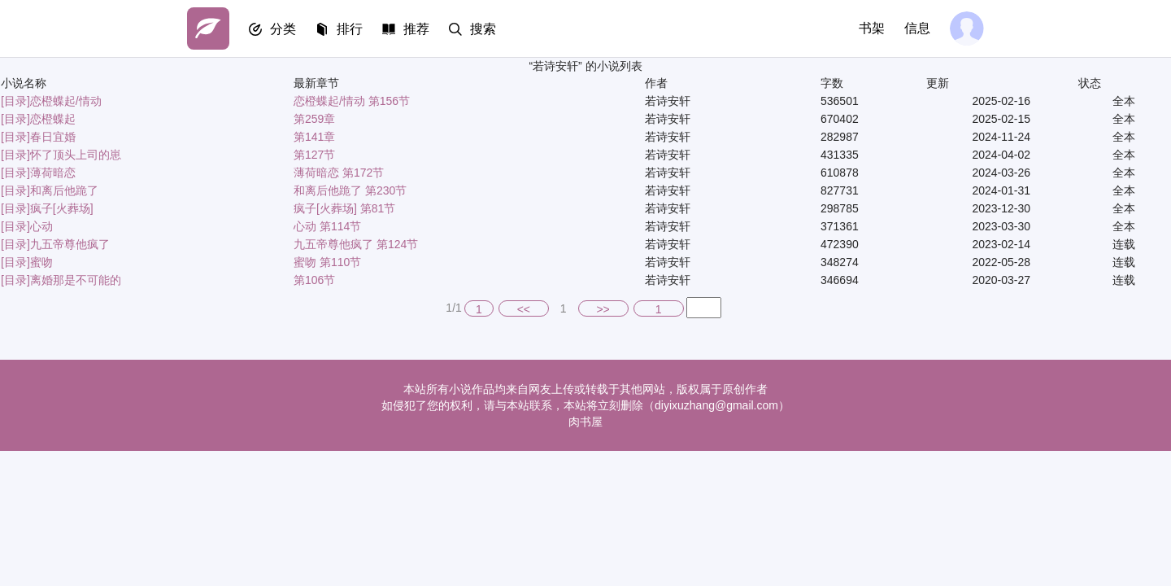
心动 (41, 226)
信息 (917, 28)
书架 (872, 28)
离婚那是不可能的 (75, 279)
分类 (283, 29)
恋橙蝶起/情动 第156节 (352, 100)
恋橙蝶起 (53, 118)
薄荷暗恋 (53, 172)
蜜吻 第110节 (327, 262)
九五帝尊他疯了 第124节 (356, 244)
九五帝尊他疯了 (70, 244)
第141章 (314, 136)
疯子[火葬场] (62, 208)
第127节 (314, 154)
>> (602, 309)
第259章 (314, 118)
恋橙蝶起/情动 (66, 100)
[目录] (15, 100)
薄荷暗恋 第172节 (339, 172)
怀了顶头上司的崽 (75, 154)
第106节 (314, 279)
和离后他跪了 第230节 (350, 190)
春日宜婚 (53, 136)
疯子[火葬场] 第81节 (344, 208)
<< (523, 309)
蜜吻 (41, 262)
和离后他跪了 (64, 190)
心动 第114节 (327, 226)
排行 (350, 29)
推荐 (416, 29)
